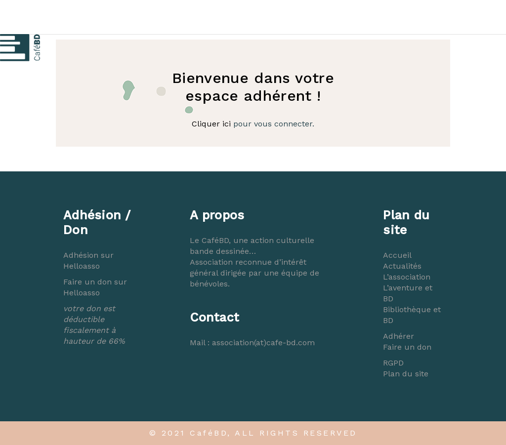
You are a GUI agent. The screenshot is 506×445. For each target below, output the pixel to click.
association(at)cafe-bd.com (263, 342)
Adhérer (398, 336)
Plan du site (405, 373)
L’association (406, 277)
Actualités (402, 266)
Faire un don (407, 347)
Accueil (397, 255)
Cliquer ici (211, 123)
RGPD (393, 362)
